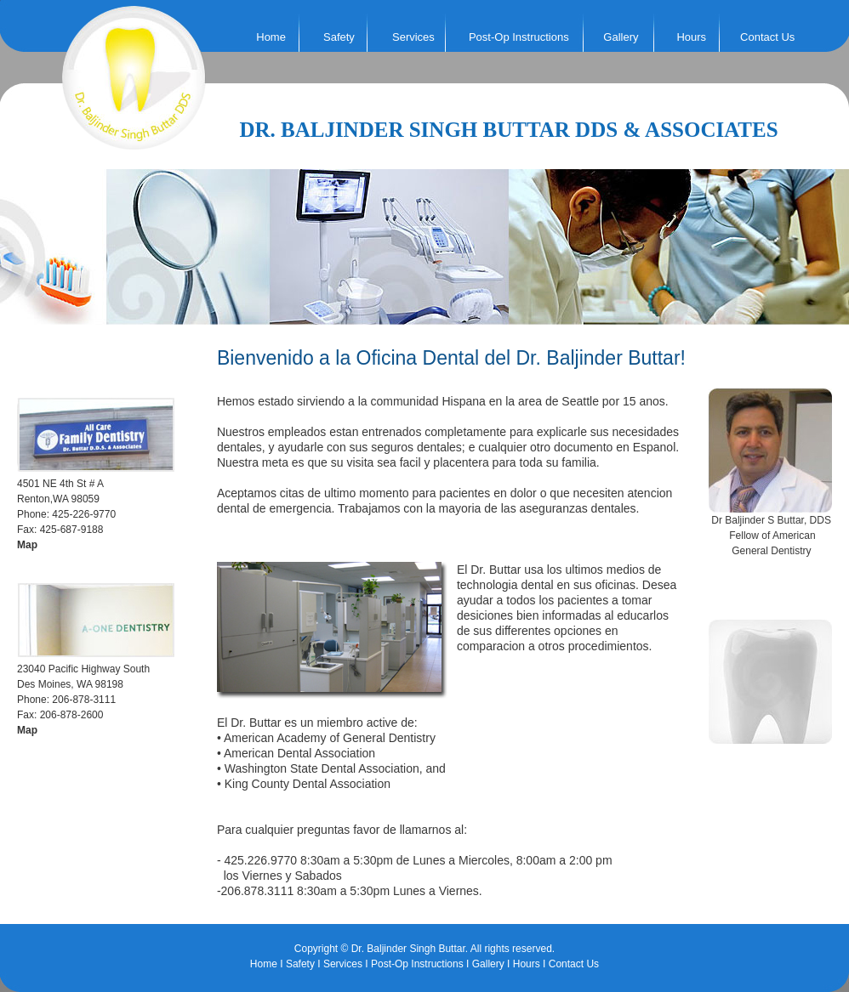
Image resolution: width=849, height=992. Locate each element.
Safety (300, 964)
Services (342, 964)
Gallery (620, 37)
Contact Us (767, 37)
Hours (691, 37)
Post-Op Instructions (519, 37)
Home (271, 37)
